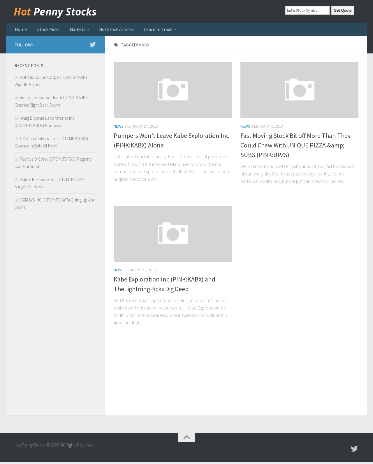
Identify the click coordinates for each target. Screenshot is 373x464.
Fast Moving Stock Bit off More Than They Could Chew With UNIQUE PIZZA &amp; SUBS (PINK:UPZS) (295, 147)
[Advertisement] (55, 318)
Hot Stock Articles (107, 30)
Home (20, 30)
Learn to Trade (146, 30)
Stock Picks (45, 30)
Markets (71, 30)
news (119, 128)
